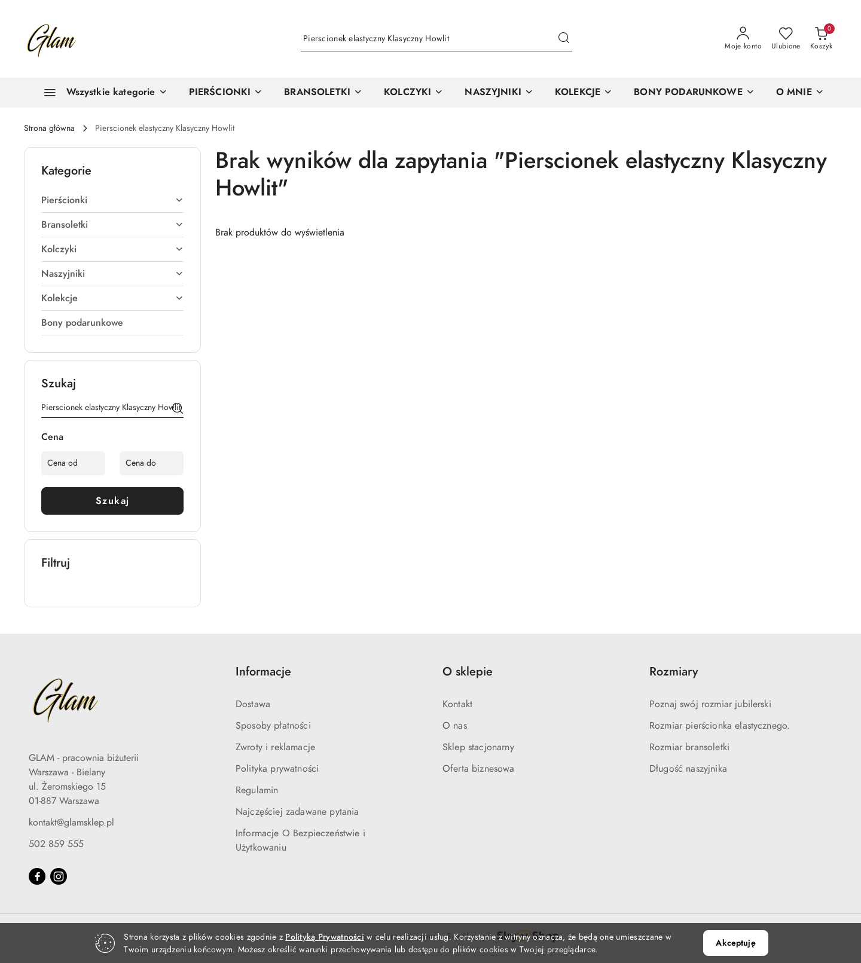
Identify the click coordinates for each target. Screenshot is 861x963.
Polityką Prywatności (324, 937)
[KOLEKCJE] (583, 93)
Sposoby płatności (273, 725)
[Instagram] (58, 876)
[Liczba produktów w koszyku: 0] (821, 39)
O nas (454, 725)
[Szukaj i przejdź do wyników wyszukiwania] (563, 39)
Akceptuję (735, 943)
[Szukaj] (178, 409)
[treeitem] (112, 200)
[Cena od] (73, 463)
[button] (800, 93)
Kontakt (457, 704)
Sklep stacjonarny (478, 747)
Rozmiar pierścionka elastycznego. (719, 725)
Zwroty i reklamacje (275, 747)
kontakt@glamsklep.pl (71, 822)
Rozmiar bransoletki (689, 747)
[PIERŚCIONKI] (226, 93)
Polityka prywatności (277, 768)
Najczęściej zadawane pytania (297, 811)
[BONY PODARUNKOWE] (694, 93)
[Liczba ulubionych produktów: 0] (786, 39)
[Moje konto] (743, 39)
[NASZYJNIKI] (499, 93)
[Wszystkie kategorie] (100, 93)
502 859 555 (56, 844)
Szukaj (113, 501)
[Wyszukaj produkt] (436, 39)
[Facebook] (37, 876)
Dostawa (253, 704)
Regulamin (257, 790)
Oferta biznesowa (478, 768)
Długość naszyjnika (688, 768)
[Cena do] (152, 463)
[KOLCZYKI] (413, 93)
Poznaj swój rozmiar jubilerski (710, 704)
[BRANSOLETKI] (323, 93)
